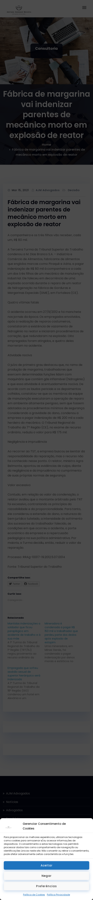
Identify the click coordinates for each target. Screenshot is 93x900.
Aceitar (47, 865)
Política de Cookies (34, 894)
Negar (47, 876)
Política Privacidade (58, 894)
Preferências (46, 886)
